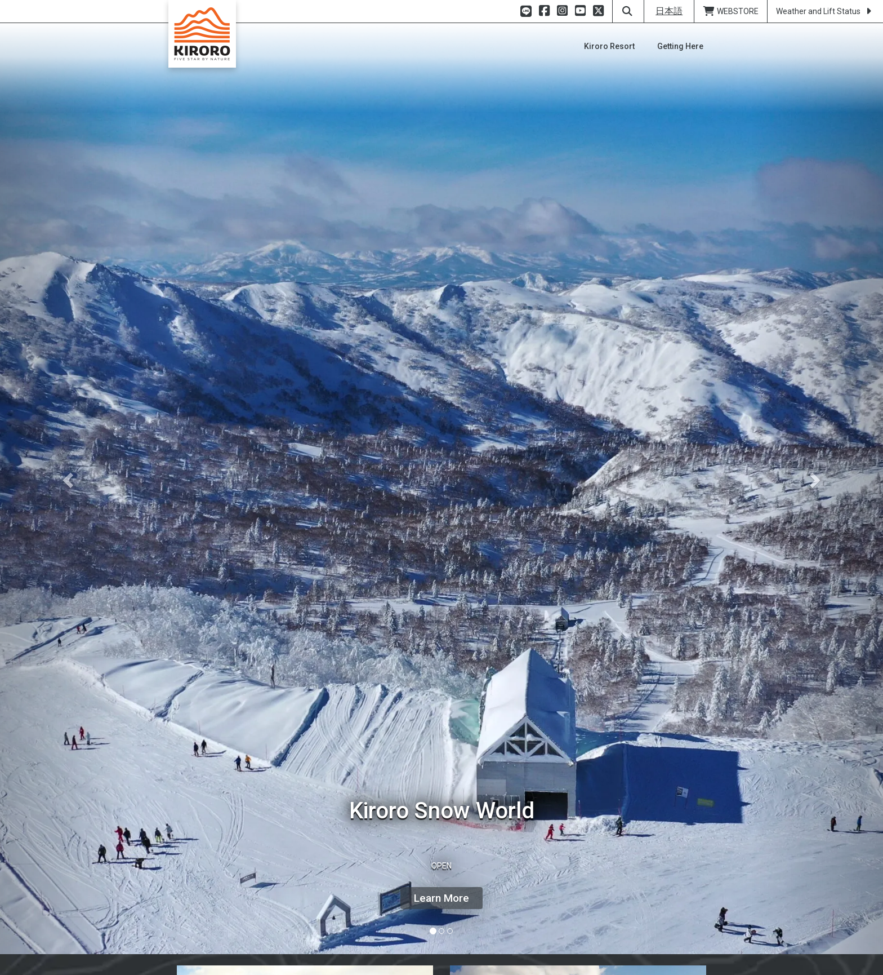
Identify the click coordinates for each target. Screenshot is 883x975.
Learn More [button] (441, 898)
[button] (66, 477)
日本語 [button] (669, 11)
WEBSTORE (731, 11)
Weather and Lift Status (825, 11)
